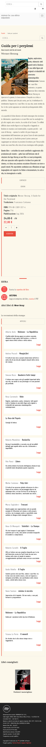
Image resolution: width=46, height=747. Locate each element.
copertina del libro (22, 290)
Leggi (38, 345)
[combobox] (22, 4)
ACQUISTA (9, 234)
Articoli (23, 321)
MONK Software (25, 741)
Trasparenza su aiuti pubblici (10, 736)
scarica (31, 299)
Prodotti (3, 33)
